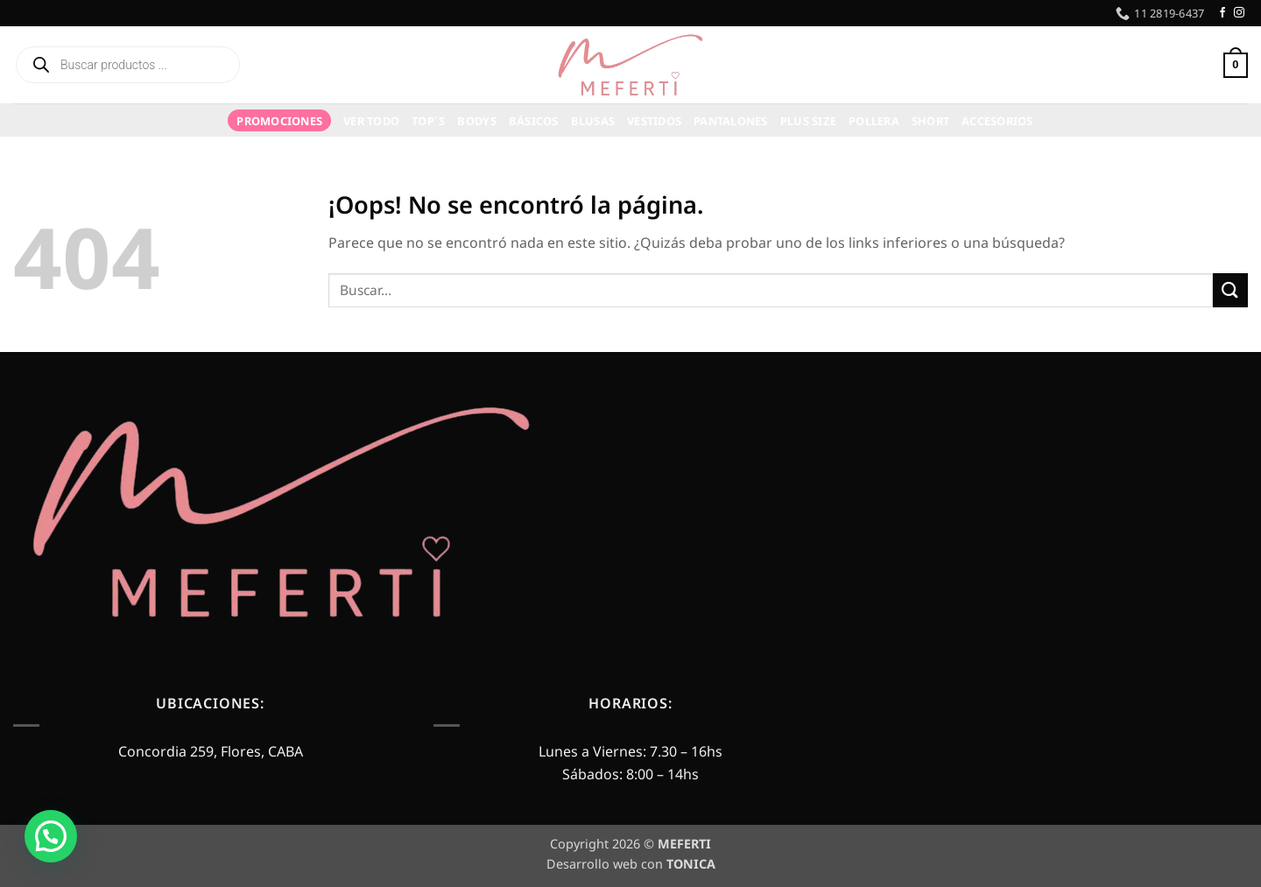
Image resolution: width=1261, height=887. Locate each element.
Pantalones (731, 121)
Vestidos (654, 121)
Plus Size (808, 121)
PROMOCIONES (279, 121)
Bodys (476, 121)
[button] (1202, 65)
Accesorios (997, 121)
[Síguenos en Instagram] (1239, 13)
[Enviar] (1230, 290)
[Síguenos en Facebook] (1222, 13)
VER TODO (371, 121)
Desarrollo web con (630, 863)
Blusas (593, 121)
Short (930, 121)
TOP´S (428, 121)
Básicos (534, 121)
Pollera (874, 121)
